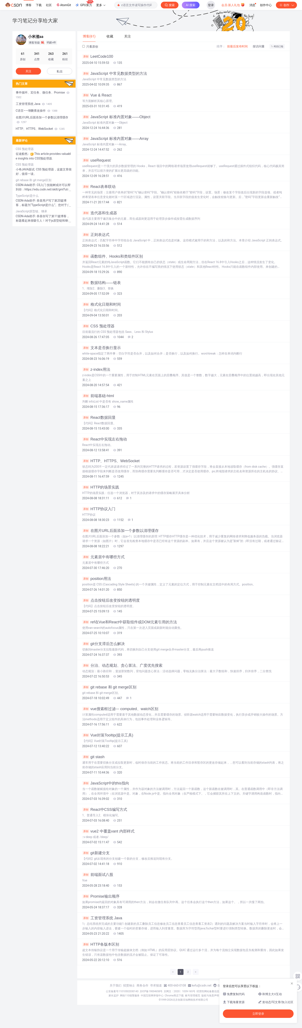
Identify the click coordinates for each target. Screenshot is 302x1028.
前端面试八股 (97, 875)
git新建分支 (96, 853)
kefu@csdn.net (202, 985)
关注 (28, 71)
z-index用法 (96, 369)
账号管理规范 (192, 995)
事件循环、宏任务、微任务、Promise (42, 95)
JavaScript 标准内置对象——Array (115, 139)
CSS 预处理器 (98, 326)
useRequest (96, 160)
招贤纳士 (129, 985)
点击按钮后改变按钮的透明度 (111, 600)
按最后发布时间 (237, 46)
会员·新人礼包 (233, 5)
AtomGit (63, 4)
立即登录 (258, 1013)
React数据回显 (99, 417)
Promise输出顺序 (101, 896)
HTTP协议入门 (99, 509)
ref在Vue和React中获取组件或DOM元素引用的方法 (129, 622)
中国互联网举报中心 (152, 995)
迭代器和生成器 (99, 213)
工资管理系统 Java (102, 918)
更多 (100, 5)
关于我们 (115, 985)
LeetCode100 (97, 56)
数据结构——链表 (101, 283)
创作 (286, 5)
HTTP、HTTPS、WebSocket (111, 461)
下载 (39, 5)
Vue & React (97, 95)
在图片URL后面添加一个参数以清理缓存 (120, 531)
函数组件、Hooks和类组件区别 (112, 256)
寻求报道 (156, 985)
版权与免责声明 (210, 995)
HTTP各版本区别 (100, 944)
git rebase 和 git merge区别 (109, 687)
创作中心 (266, 5)
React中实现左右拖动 (104, 439)
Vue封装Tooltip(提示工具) (107, 735)
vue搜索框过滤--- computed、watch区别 (120, 709)
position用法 (96, 579)
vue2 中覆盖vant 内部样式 (108, 831)
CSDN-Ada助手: (26, 185)
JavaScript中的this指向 (105, 783)
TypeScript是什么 (27, 195)
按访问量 (259, 46)
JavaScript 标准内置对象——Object (116, 117)
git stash (93, 757)
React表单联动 (99, 187)
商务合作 (142, 985)
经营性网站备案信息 (208, 991)
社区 (49, 5)
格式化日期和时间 (101, 304)
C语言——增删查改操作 (36, 110)
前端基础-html (98, 396)
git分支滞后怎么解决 (103, 644)
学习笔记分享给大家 (35, 20)
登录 (211, 5)
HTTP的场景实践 (100, 487)
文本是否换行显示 (101, 348)
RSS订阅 (277, 46)
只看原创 (90, 46)
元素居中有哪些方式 (103, 557)
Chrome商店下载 (174, 995)
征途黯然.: (23, 153)
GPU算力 (84, 3)
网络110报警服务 (129, 995)
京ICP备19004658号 (151, 991)
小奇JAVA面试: (26, 169)
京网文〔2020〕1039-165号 (179, 991)
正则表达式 (95, 235)
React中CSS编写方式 (104, 809)
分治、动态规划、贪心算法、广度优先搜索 (122, 665)
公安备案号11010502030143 (122, 991)
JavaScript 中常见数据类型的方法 (114, 73)
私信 (60, 71)
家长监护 (114, 995)
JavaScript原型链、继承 (31, 211)
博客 (29, 5)
